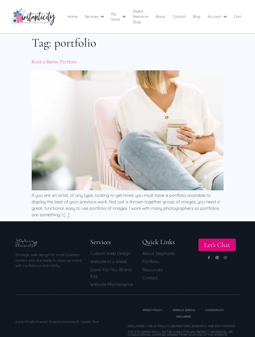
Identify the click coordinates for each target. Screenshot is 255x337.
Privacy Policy (150, 310)
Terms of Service (183, 310)
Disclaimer (183, 316)
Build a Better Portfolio (54, 62)
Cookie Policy (216, 310)
